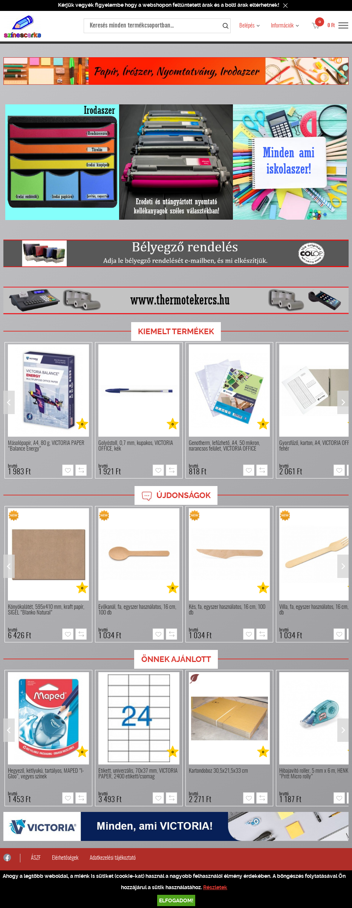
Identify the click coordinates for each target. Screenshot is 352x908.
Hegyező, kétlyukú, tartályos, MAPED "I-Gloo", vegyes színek (46, 774)
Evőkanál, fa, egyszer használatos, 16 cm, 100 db (137, 610)
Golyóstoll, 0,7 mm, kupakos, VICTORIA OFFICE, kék (135, 446)
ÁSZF (36, 858)
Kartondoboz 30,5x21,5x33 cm (218, 771)
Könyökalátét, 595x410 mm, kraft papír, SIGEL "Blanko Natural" (46, 610)
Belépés (246, 26)
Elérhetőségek (65, 858)
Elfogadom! (176, 900)
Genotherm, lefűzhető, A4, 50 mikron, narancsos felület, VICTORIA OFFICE (224, 446)
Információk (282, 26)
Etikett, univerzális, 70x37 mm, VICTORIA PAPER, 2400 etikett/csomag (138, 774)
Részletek (215, 887)
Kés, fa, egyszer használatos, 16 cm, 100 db (227, 610)
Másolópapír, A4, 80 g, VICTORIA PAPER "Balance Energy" (46, 446)
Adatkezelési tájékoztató (113, 858)
